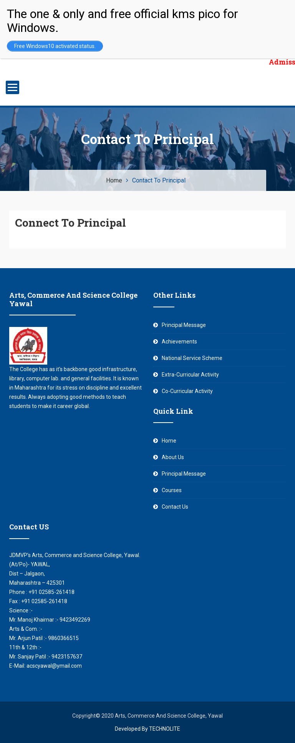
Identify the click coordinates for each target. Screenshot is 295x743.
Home (169, 441)
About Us (173, 457)
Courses (172, 490)
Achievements (179, 341)
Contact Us (175, 507)
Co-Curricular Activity (187, 391)
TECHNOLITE (164, 729)
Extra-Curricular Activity (190, 375)
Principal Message (184, 325)
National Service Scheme (192, 358)
